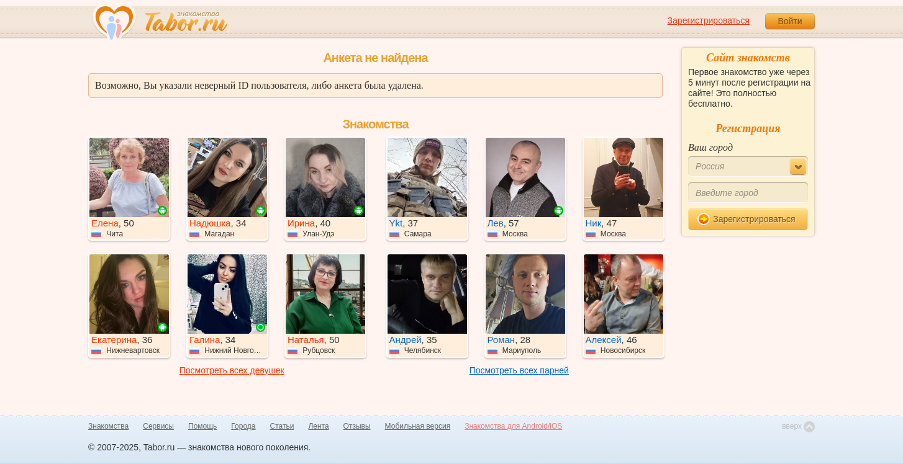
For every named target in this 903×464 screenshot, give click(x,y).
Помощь (202, 426)
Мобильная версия (418, 426)
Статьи (282, 426)
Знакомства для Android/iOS (513, 426)
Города (243, 426)
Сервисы (158, 426)
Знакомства (108, 426)
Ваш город (710, 147)
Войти (790, 21)
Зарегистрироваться (709, 20)
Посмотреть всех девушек (231, 370)
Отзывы (357, 426)
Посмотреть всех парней (519, 370)
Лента (318, 426)
